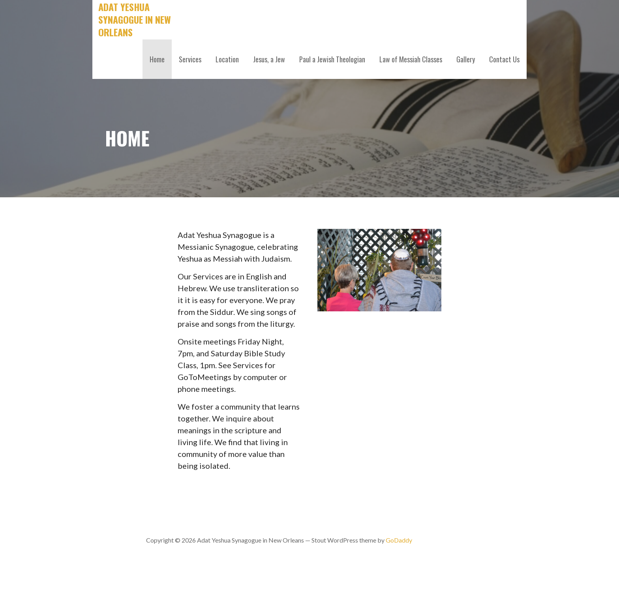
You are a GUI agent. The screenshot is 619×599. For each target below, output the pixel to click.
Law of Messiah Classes (410, 59)
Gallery (465, 59)
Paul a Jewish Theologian (332, 59)
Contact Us (504, 59)
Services (190, 59)
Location (227, 59)
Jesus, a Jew (269, 59)
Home (157, 59)
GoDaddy (399, 540)
